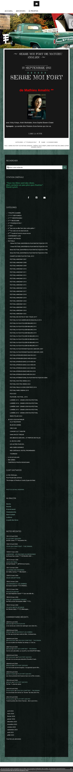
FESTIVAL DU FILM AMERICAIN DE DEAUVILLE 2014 (26, 320)
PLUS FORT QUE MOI (13, 538)
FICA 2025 (13, 393)
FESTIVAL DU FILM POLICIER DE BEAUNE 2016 (24, 342)
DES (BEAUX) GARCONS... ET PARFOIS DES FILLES (25, 438)
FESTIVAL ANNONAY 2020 (18, 301)
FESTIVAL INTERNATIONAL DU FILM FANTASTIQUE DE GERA (28, 377)
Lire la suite (35, 134)
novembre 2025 (12, 724)
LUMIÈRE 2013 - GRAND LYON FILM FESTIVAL (24, 409)
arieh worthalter (53, 145)
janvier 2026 (11, 719)
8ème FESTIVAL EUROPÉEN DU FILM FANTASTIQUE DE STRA (29, 249)
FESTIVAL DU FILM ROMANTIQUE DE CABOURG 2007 (26, 349)
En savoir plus (24, 770)
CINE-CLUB (13, 428)
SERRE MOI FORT (36, 77)
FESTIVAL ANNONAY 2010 (18, 269)
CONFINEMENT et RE (14, 236)
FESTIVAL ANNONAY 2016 (18, 288)
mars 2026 (10, 713)
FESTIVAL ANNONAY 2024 (18, 310)
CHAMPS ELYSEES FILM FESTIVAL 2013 (22, 256)
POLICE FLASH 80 (12, 592)
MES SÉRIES (11, 460)
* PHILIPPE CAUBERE (14, 213)
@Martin (9, 632)
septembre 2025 (12, 729)
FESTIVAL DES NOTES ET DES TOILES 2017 (23, 317)
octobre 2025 (11, 727)
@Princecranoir (11, 657)
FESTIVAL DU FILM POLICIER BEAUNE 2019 (23, 333)
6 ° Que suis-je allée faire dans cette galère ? (21, 228)
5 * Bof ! (10, 226)
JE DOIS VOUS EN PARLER (16, 419)
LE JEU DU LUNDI (15, 441)
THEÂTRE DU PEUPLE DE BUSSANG (19, 462)
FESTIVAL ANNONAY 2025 (18, 313)
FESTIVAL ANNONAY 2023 (18, 307)
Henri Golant (10, 514)
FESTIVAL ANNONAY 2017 (18, 291)
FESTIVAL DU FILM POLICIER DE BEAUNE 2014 (24, 336)
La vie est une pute (13, 457)
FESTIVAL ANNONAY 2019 (18, 297)
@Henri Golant (10, 674)
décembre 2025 (12, 721)
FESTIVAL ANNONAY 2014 (18, 281)
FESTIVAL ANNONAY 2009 (18, 265)
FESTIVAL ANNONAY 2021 (18, 304)
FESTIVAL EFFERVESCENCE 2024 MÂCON (23, 365)
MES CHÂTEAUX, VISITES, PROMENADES (22, 450)
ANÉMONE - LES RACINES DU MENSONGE (21, 554)
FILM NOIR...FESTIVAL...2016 (19, 397)
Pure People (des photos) (14, 477)
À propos (33, 11)
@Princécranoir (11, 640)
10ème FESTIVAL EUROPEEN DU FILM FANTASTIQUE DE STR (28, 243)
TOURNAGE (13, 454)
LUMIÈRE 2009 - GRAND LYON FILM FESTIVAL (24, 406)
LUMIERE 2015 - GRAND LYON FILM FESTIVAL (24, 400)
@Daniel (8, 623)
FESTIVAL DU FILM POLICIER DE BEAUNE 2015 (24, 339)
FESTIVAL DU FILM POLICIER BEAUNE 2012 (23, 323)
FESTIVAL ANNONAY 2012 (18, 275)
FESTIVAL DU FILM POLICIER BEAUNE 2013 (23, 326)
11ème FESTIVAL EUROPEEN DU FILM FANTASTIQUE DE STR (28, 246)
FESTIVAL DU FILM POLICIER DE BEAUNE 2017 (24, 345)
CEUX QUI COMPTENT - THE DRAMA (19, 546)
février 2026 (11, 716)
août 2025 (10, 732)
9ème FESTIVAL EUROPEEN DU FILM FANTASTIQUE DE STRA (29, 253)
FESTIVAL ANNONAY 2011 (18, 272)
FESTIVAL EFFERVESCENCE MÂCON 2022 (23, 374)
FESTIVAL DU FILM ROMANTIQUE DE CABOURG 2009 (26, 352)
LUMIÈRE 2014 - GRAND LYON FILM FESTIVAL (24, 413)
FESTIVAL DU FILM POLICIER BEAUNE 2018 (23, 329)
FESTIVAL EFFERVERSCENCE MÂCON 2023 (23, 358)
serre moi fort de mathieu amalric (20, 145)
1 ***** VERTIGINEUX (14, 215)
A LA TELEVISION (15, 422)
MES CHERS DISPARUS (17, 447)
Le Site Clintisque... (12, 475)
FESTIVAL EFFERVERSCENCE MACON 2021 (23, 355)
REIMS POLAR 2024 (16, 416)
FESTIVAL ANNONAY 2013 (18, 278)
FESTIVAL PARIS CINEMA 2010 (19, 390)
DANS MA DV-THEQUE (17, 434)
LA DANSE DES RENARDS (15, 570)
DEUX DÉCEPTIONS (13, 578)
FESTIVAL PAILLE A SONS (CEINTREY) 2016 (23, 387)
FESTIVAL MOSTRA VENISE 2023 (20, 384)
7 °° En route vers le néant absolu (18, 231)
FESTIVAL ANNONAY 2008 (18, 262)
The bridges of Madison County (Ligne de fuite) (20, 480)
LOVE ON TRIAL (11, 562)
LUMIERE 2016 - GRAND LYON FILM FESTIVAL (24, 403)
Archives (21, 11)
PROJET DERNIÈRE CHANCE (16, 599)
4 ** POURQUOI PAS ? (30, 142)
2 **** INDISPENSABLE (15, 218)
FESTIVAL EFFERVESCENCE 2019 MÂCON (23, 361)
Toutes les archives (13, 739)
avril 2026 (10, 711)
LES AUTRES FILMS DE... (17, 444)
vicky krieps (42, 145)
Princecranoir (10, 690)
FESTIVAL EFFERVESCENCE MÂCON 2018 (23, 371)
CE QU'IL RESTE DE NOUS (15, 607)
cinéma (35, 145)
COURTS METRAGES (14, 238)
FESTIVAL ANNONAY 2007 (18, 259)
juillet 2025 (10, 735)
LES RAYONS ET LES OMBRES (16, 584)
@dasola (9, 665)
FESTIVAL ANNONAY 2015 (18, 285)
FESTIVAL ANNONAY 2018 (18, 294)
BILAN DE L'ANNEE (15, 425)
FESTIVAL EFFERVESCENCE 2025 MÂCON (23, 368)
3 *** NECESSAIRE (13, 220)
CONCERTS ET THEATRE (17, 431)
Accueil (9, 11)
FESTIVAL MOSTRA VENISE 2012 (20, 381)
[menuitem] (8, 11)
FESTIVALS (11, 241)
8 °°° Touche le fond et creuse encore (19, 233)
